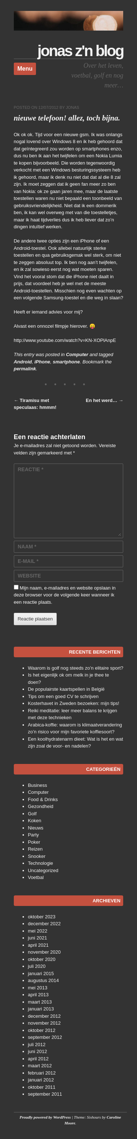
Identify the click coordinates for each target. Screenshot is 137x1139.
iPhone (42, 361)
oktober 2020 (42, 959)
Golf (32, 813)
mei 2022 (37, 931)
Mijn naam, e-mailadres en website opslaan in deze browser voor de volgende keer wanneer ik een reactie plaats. (65, 595)
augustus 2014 (43, 980)
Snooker (36, 856)
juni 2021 (37, 938)
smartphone (66, 361)
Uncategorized (43, 870)
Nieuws (36, 828)
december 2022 (44, 923)
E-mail (28, 561)
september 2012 (45, 1037)
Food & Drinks (43, 799)
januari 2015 (41, 973)
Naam (27, 546)
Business (37, 785)
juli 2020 (36, 966)
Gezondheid (40, 806)
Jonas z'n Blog (80, 50)
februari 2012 (42, 1073)
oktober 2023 (42, 916)
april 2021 (38, 945)
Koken (34, 820)
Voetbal (36, 877)
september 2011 (45, 1094)
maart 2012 (40, 1065)
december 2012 (44, 1016)
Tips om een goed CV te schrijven (63, 696)
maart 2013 (40, 1002)
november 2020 (44, 952)
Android (23, 361)
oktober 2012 (42, 1030)
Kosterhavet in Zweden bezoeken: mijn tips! (73, 703)
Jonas (72, 107)
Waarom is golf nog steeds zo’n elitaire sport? (76, 668)
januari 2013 (41, 1009)
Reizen (35, 849)
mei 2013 (37, 987)
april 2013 (38, 994)
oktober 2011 (42, 1087)
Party (33, 835)
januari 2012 (41, 1080)
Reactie (31, 469)
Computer (77, 354)
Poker (34, 842)
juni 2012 (37, 1051)
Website (29, 576)
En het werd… (104, 400)
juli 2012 (36, 1044)
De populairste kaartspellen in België (66, 689)
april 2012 (38, 1058)
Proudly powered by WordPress (45, 1117)
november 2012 (44, 1023)
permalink (25, 368)
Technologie (40, 863)
